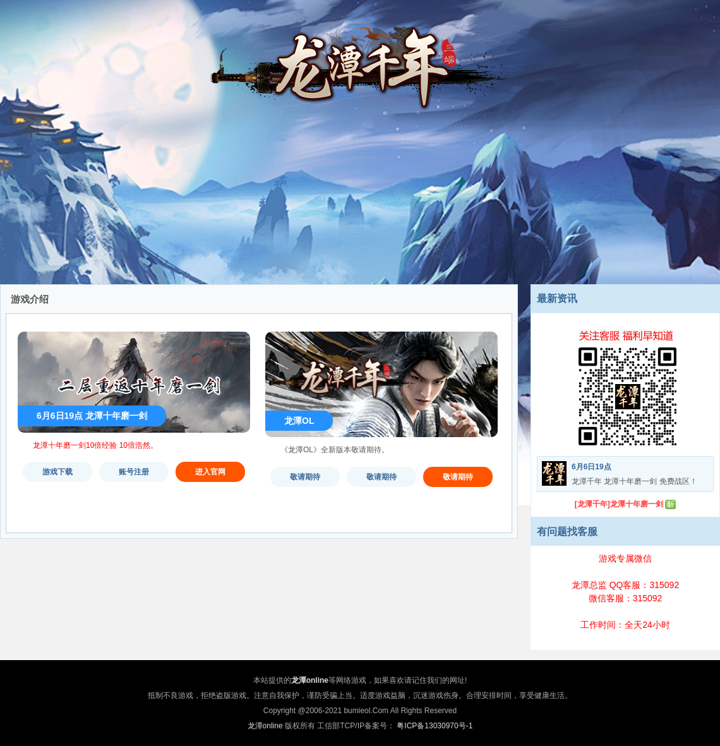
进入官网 (210, 471)
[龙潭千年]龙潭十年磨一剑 (619, 504)
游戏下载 (57, 471)
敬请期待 (305, 476)
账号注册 (134, 471)
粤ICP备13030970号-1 (434, 725)
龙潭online (265, 725)
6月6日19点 (591, 466)
